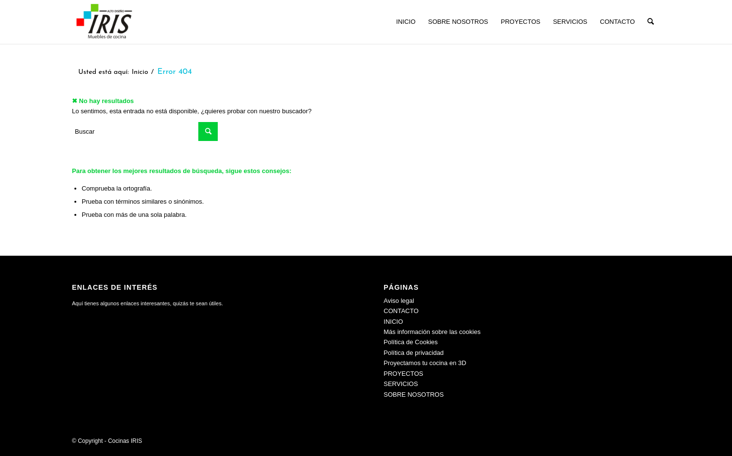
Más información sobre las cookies (431, 331)
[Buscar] (650, 22)
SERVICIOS (400, 383)
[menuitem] (406, 22)
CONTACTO (400, 311)
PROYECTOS (403, 373)
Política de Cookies (410, 342)
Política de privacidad (413, 352)
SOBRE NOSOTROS (413, 394)
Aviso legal (398, 300)
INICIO (393, 321)
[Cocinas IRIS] (104, 22)
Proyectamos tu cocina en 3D (424, 363)
